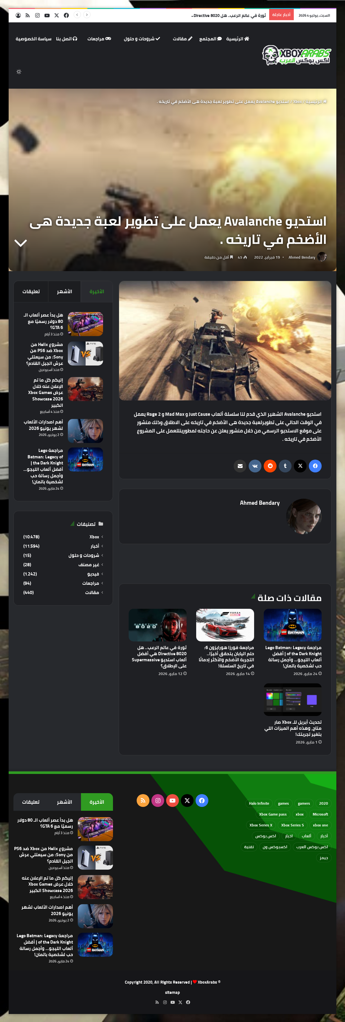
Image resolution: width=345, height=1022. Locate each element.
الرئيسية (237, 39)
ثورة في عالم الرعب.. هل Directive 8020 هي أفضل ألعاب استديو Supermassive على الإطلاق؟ (159, 656)
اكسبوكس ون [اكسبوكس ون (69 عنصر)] (275, 846)
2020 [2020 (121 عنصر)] (323, 803)
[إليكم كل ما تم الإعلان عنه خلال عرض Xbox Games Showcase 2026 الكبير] (85, 389)
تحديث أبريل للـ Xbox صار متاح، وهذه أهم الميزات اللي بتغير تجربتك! (293, 728)
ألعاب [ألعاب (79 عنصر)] (306, 836)
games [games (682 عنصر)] (283, 803)
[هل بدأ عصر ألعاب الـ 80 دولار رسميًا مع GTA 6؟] (85, 324)
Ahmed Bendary (302, 257)
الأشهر (64, 291)
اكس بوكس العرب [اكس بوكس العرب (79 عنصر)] (312, 846)
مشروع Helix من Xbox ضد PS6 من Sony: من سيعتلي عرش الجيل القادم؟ (44, 353)
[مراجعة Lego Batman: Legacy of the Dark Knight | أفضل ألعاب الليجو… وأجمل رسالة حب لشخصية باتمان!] (293, 625)
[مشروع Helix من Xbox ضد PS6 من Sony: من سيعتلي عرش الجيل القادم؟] (85, 354)
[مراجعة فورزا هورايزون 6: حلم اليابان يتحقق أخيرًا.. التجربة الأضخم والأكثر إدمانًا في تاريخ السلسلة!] (225, 625)
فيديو (93, 574)
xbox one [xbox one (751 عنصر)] (320, 825)
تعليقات (31, 291)
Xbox (297, 101)
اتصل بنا (66, 39)
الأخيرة (97, 291)
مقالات (182, 39)
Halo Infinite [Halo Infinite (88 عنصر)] (259, 803)
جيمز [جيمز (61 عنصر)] (324, 857)
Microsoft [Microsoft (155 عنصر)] (320, 814)
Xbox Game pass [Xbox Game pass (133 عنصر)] (273, 814)
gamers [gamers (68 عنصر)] (304, 803)
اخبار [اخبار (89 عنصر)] (289, 836)
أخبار (95, 546)
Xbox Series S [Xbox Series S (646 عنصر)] (292, 825)
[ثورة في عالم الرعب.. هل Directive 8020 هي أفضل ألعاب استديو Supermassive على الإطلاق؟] (158, 625)
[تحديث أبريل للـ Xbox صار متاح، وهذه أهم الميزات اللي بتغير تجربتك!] (293, 699)
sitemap (172, 992)
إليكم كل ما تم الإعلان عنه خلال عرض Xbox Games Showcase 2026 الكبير (45, 392)
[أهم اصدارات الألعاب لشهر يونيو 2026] (85, 431)
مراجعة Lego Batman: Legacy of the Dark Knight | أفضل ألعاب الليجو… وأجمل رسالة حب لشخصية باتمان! (293, 656)
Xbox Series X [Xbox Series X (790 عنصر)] (261, 825)
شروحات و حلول (142, 39)
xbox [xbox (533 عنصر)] (300, 814)
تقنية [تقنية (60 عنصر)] (249, 846)
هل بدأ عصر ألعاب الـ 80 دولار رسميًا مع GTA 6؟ (43, 321)
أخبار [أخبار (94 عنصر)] (324, 836)
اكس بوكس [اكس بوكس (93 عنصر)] (265, 836)
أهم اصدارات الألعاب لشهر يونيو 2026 (43, 425)
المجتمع (210, 39)
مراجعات (99, 39)
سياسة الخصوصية (34, 39)
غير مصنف (88, 565)
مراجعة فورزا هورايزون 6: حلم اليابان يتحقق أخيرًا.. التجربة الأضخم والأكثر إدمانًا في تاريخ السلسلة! (226, 656)
